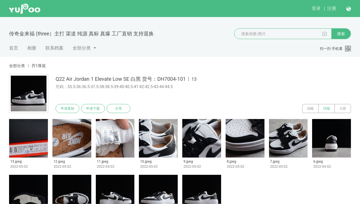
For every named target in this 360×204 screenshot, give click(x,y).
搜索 (341, 33)
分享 (118, 108)
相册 (31, 48)
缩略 (310, 108)
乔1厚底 (38, 65)
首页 (13, 48)
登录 (316, 8)
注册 (331, 8)
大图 (342, 108)
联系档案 (54, 48)
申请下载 (93, 108)
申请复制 (67, 108)
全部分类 (82, 48)
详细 (326, 108)
